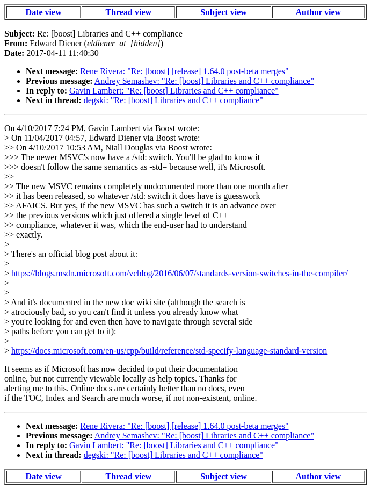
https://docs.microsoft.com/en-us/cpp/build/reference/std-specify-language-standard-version (169, 350)
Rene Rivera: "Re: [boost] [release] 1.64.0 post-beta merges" (184, 71)
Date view (44, 12)
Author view (318, 12)
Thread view (128, 12)
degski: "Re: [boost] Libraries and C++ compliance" (173, 100)
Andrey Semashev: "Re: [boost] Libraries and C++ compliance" (204, 80)
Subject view (223, 12)
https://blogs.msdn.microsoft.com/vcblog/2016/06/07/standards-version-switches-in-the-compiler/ (179, 273)
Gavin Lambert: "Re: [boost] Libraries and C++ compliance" (174, 90)
